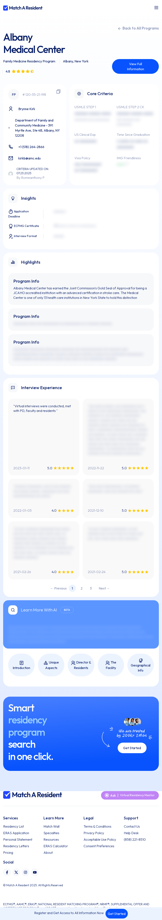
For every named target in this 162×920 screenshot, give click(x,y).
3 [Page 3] (91, 588)
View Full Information (135, 66)
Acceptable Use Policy (100, 839)
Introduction (21, 665)
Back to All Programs (138, 28)
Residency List (13, 826)
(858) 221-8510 (135, 839)
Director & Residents (81, 665)
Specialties (51, 833)
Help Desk (131, 833)
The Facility (110, 665)
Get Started (117, 914)
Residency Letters (16, 846)
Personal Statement (17, 839)
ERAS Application (16, 833)
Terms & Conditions (97, 826)
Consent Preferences (99, 846)
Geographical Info (140, 665)
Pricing (8, 852)
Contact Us (132, 826)
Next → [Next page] (104, 588)
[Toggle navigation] (156, 7)
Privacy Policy (94, 833)
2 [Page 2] (81, 588)
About (48, 852)
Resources (51, 839)
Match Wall (51, 826)
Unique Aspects (51, 665)
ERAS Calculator (55, 846)
